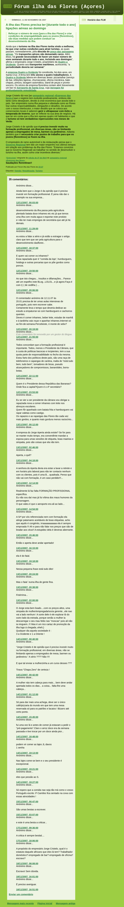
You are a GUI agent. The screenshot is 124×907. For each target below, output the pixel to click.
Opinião (18, 171)
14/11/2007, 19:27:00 (27, 782)
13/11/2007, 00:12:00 (27, 424)
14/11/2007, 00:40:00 (27, 639)
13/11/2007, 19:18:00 (27, 561)
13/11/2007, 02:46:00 (27, 447)
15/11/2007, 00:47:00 (27, 801)
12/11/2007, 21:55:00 (27, 337)
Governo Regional (16, 144)
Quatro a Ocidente (16, 77)
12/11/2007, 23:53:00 (27, 392)
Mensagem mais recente (20, 903)
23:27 (40, 167)
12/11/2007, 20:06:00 (27, 290)
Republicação (28, 171)
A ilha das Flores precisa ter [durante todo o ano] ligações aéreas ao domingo (41, 26)
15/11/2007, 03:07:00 (27, 814)
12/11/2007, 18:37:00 (27, 248)
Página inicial (44, 903)
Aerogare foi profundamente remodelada (35, 89)
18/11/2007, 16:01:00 (27, 876)
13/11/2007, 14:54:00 (27, 509)
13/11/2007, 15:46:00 (27, 535)
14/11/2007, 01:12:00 (27, 694)
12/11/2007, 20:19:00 (27, 329)
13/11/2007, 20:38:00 (27, 587)
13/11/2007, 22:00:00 (27, 600)
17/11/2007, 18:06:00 (27, 840)
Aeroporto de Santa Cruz (30, 87)
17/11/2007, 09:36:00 (27, 827)
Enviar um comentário (21, 894)
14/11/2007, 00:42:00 (27, 675)
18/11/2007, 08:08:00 (27, 863)
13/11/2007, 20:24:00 (27, 574)
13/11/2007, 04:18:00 (27, 460)
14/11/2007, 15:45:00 (27, 717)
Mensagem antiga (65, 903)
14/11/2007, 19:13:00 (27, 753)
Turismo (39, 171)
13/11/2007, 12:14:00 (27, 483)
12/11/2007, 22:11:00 (27, 376)
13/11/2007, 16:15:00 (27, 548)
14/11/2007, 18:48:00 (27, 736)
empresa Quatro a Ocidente (23, 72)
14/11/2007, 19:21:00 (27, 769)
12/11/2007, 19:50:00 (27, 271)
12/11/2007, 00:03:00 (27, 202)
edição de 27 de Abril (37, 158)
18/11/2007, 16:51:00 (27, 889)
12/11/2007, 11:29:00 (27, 228)
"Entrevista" (11, 158)
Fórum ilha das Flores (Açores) (59, 7)
